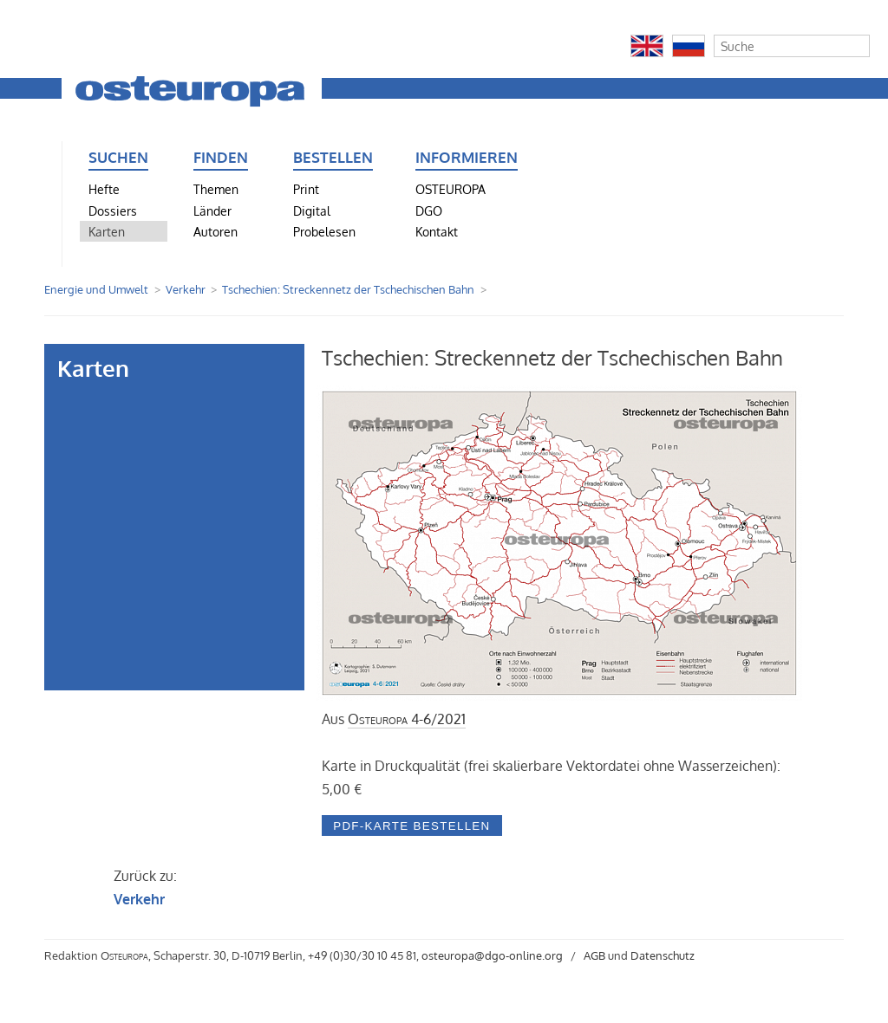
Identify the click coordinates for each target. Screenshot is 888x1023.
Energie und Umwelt (96, 289)
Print (306, 189)
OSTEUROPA (450, 189)
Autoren (215, 231)
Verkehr (186, 289)
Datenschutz (662, 955)
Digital (311, 210)
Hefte (104, 189)
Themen (215, 189)
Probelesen (324, 231)
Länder (212, 210)
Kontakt (436, 231)
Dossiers (112, 210)
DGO (428, 210)
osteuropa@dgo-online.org (492, 955)
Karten (106, 231)
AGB (594, 955)
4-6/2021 (407, 719)
